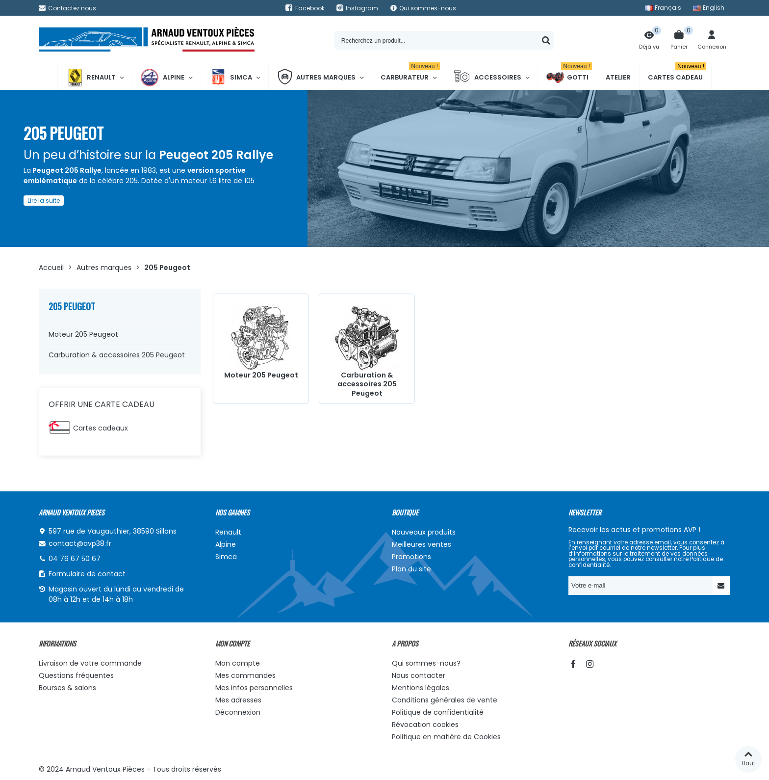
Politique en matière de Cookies (446, 737)
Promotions (411, 557)
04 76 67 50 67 (75, 559)
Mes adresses (238, 700)
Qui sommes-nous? (426, 663)
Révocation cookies (425, 724)
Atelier (618, 77)
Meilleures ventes (421, 544)
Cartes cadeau (677, 73)
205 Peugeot (72, 306)
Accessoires (487, 77)
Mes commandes (245, 675)
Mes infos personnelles (254, 688)
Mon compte (237, 663)
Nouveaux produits (424, 532)
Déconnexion (237, 712)
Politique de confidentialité (438, 712)
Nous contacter (418, 675)
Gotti (569, 77)
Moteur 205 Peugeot (83, 334)
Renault (91, 77)
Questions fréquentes (76, 675)
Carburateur (410, 73)
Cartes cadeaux (100, 428)
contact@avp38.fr (80, 543)
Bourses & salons (67, 688)
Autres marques (316, 77)
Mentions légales (420, 688)
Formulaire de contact (87, 574)
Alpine (162, 77)
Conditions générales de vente (444, 700)
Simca (230, 77)
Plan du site (411, 569)
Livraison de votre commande (90, 663)
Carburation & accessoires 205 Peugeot (117, 355)
